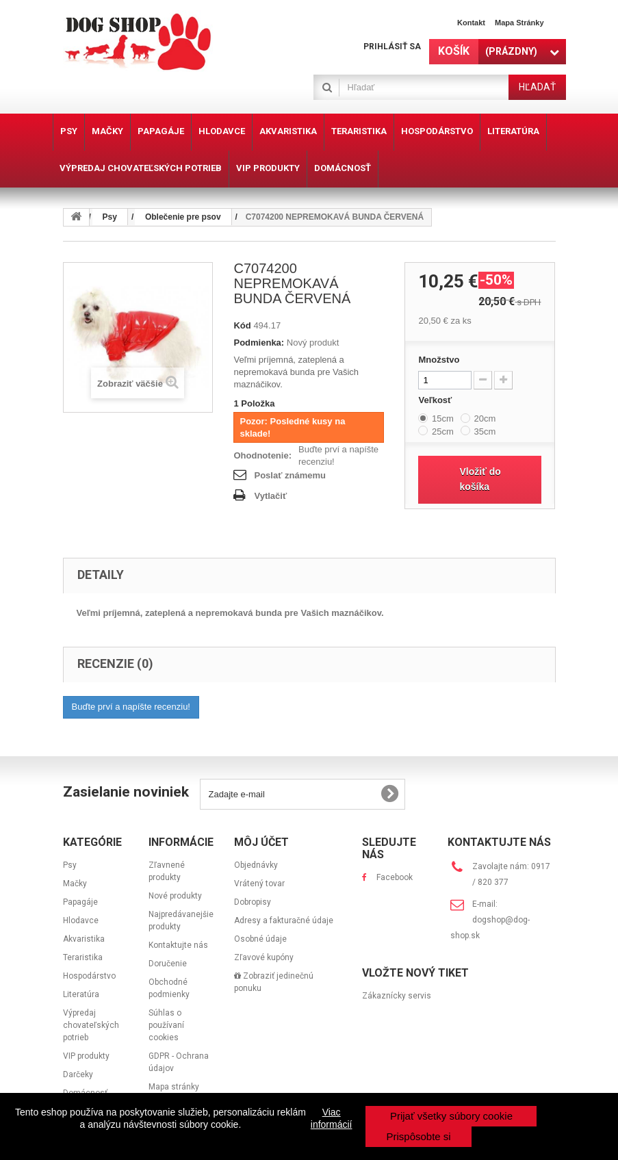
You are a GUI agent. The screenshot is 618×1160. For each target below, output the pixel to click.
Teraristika (83, 957)
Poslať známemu (289, 475)
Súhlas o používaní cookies (166, 1025)
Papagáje (80, 902)
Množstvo (438, 360)
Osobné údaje (260, 939)
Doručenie (168, 963)
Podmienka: (258, 342)
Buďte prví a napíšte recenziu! (338, 455)
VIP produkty (86, 1056)
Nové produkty (175, 896)
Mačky (75, 883)
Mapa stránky (519, 22)
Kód (241, 325)
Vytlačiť (270, 496)
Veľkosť (436, 400)
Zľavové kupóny (264, 957)
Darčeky (78, 1074)
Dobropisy (252, 902)
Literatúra (81, 994)
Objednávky (256, 865)
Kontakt (471, 22)
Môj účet (261, 842)
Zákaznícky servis (396, 996)
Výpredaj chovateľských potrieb (91, 1025)
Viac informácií (331, 1118)
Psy (70, 865)
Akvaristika (84, 939)
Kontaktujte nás (178, 945)
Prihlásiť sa (392, 46)
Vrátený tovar (259, 883)
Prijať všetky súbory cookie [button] (451, 1116)
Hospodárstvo (89, 976)
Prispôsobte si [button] (418, 1136)
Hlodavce (81, 920)
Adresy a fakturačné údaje (283, 920)
